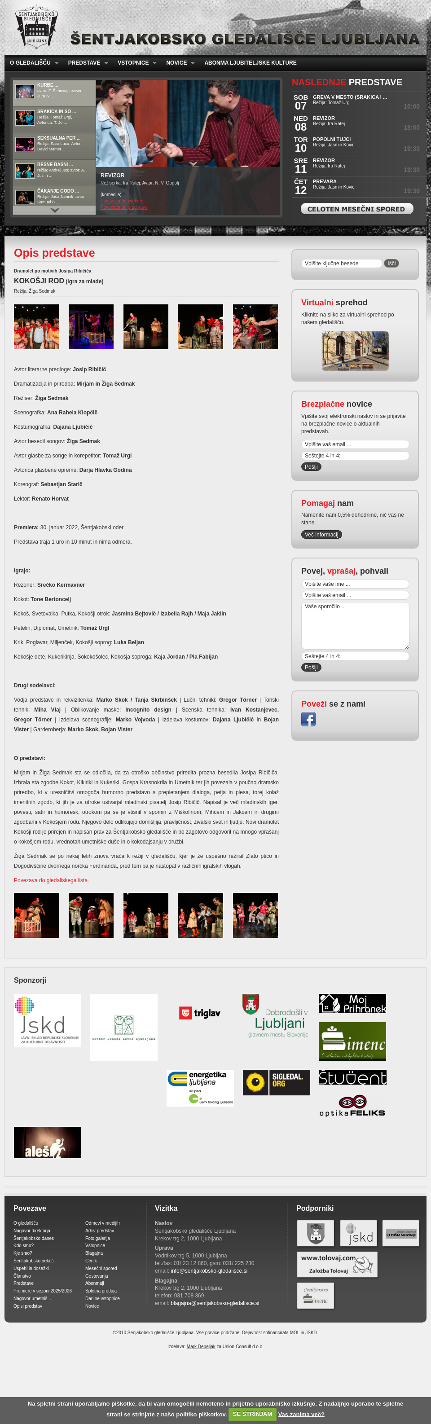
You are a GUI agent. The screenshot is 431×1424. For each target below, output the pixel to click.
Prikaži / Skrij (193, 164)
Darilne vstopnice (102, 1298)
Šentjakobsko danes (33, 1238)
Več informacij (322, 535)
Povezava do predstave (124, 207)
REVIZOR (324, 118)
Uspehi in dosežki (30, 1268)
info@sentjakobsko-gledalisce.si (209, 1271)
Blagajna (94, 1253)
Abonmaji (94, 1283)
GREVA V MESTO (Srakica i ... (350, 97)
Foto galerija (97, 1238)
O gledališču (31, 63)
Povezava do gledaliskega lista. (51, 880)
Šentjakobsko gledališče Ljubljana (213, 27)
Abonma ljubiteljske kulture (250, 63)
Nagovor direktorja (31, 1230)
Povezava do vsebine (122, 200)
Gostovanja (96, 1276)
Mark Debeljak (201, 1346)
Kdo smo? (23, 1245)
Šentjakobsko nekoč (33, 1260)
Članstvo (22, 1276)
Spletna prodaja (101, 1290)
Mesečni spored (101, 1268)
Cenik (91, 1260)
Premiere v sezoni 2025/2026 (42, 1290)
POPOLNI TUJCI (332, 139)
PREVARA (325, 181)
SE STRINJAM (252, 1414)
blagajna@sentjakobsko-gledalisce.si (215, 1303)
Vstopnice (134, 63)
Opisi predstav (27, 1306)
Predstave (86, 63)
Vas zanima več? (301, 1414)
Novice (178, 63)
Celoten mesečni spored (357, 208)
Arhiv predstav (99, 1230)
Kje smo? (22, 1253)
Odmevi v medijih (102, 1223)
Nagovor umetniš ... (33, 1298)
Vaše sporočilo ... (355, 626)
